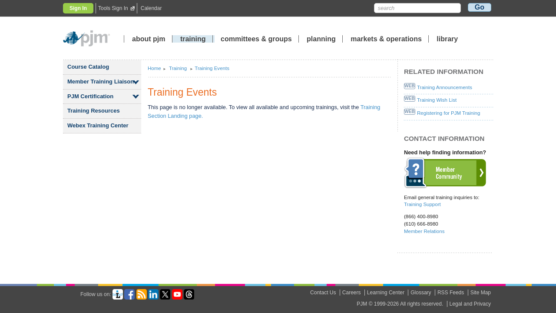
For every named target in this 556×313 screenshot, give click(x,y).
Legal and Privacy (470, 304)
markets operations (386, 39)
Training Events (212, 68)
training (194, 39)
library (447, 39)
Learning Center (385, 293)
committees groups (256, 39)
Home (154, 68)
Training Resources (93, 110)
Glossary (420, 293)
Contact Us (323, 293)
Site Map (480, 293)
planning (321, 39)
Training (178, 68)
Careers (351, 293)
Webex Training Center (98, 125)
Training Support (422, 204)
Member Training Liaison (100, 81)
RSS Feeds (450, 293)
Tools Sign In (113, 8)
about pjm (148, 39)
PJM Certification (90, 96)
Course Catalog (88, 66)
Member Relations (424, 231)
